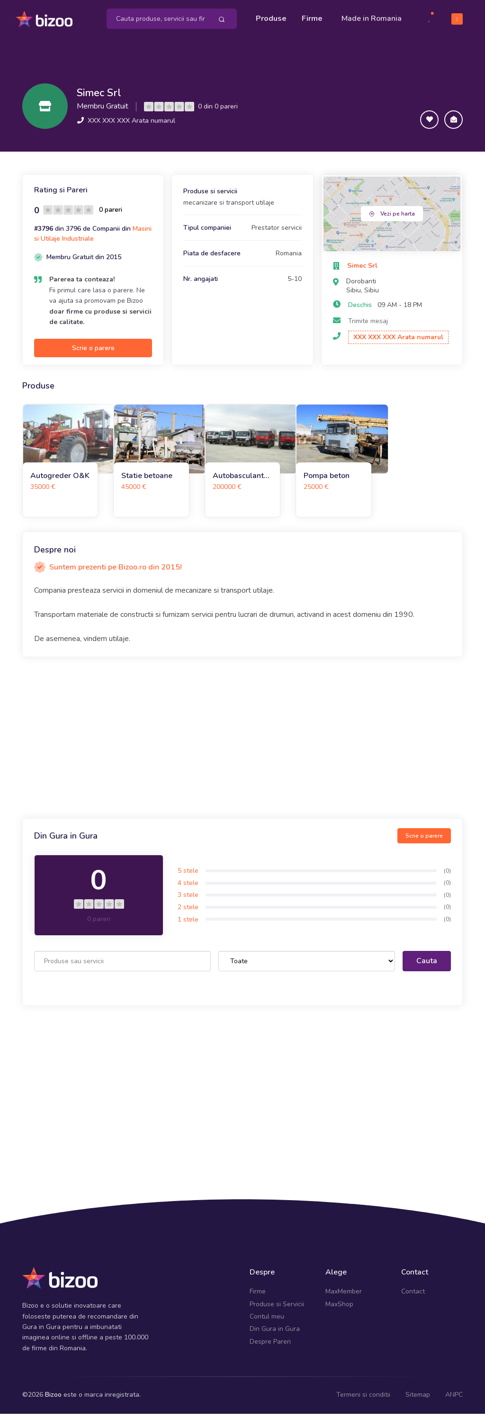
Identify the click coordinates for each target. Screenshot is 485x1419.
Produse (271, 15)
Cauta (426, 966)
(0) (447, 876)
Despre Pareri (270, 1346)
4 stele (188, 888)
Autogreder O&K (60, 481)
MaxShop (339, 1309)
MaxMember (343, 1297)
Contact (413, 1297)
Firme (312, 15)
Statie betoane (146, 481)
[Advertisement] (242, 743)
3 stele (188, 900)
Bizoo (53, 1400)
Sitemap (417, 1400)
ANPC (454, 1400)
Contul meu (267, 1322)
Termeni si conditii (363, 1400)
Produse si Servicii (277, 1309)
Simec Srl (104, 98)
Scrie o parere (93, 353)
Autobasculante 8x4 (240, 481)
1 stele (188, 924)
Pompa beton (327, 481)
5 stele (188, 876)
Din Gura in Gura (275, 1334)
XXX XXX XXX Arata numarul (131, 128)
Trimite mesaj (368, 326)
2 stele (188, 912)
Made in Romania (356, 21)
